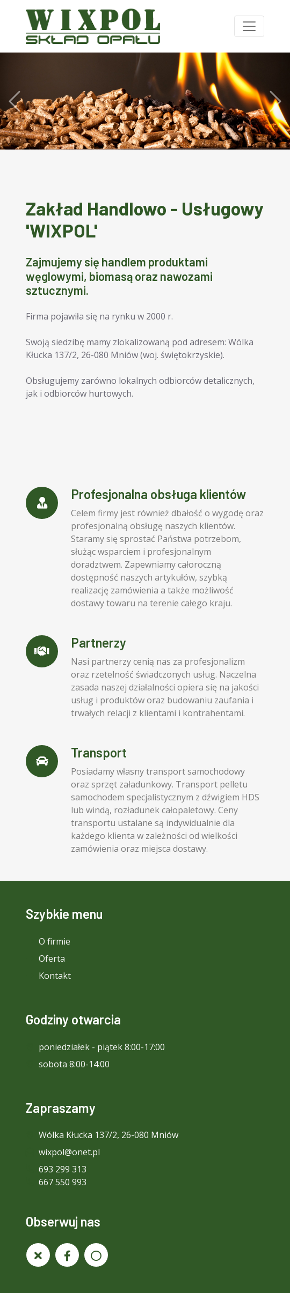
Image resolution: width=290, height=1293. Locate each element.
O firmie (48, 941)
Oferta (45, 958)
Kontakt (48, 976)
